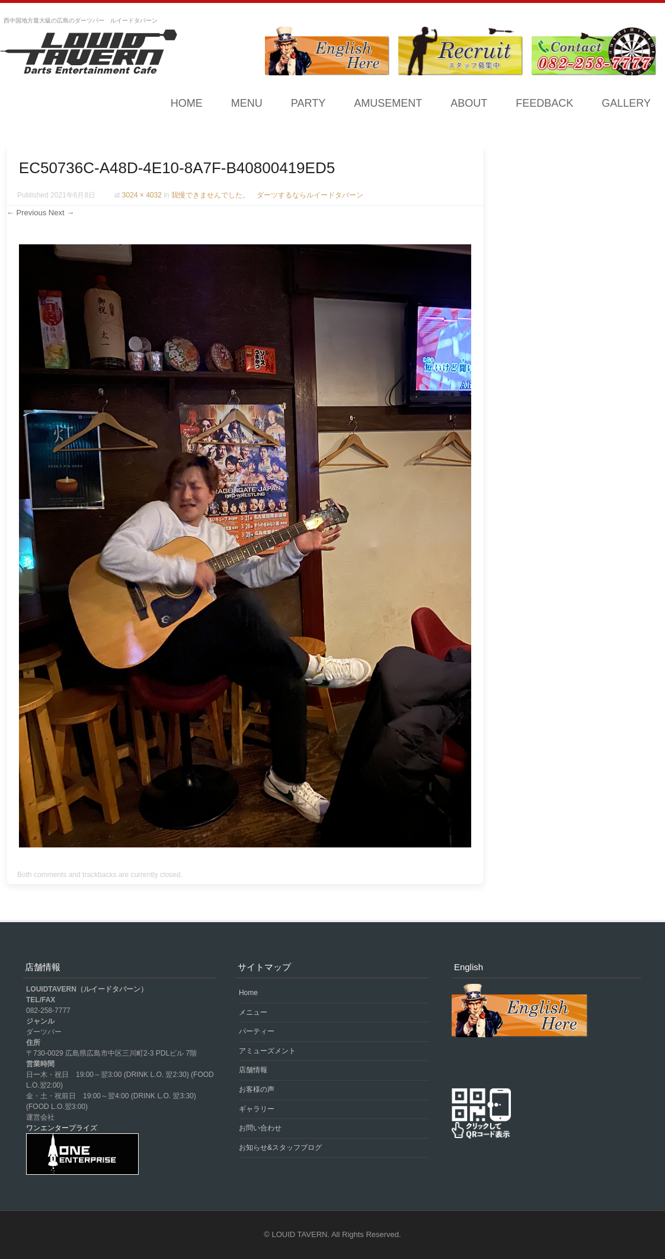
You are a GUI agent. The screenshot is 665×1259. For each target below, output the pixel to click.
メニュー (253, 1012)
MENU (247, 103)
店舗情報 (253, 1070)
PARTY (308, 103)
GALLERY (626, 103)
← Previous (26, 212)
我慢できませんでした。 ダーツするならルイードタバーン (267, 195)
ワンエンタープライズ (61, 1128)
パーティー (256, 1031)
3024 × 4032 (142, 195)
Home (187, 103)
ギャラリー (256, 1109)
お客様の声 (256, 1089)
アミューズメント (267, 1051)
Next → (61, 212)
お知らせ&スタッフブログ (280, 1147)
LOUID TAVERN (300, 1234)
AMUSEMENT (388, 103)
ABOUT (468, 103)
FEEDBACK (544, 103)
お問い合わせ (260, 1128)
